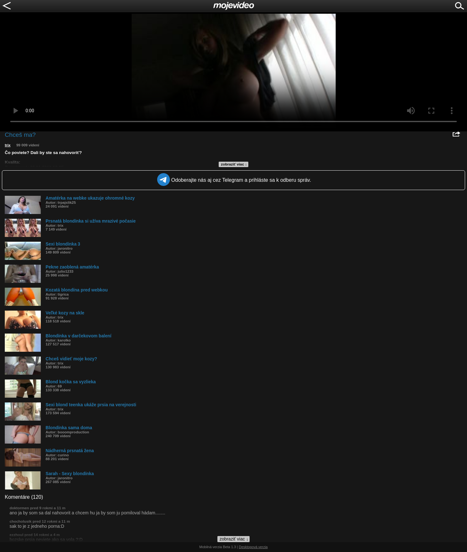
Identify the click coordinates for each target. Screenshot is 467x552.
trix (8, 145)
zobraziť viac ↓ (234, 164)
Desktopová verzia (253, 547)
